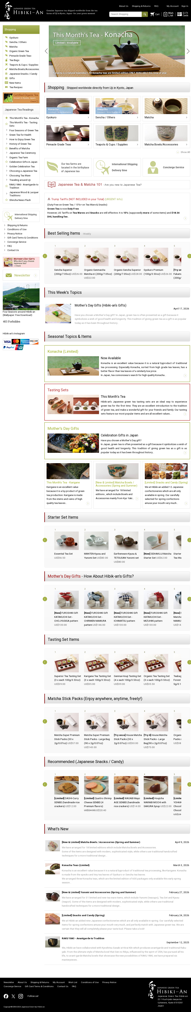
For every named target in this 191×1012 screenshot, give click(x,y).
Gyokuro (13, 37)
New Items (15, 82)
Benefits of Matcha (19, 148)
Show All (185, 152)
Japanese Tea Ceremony (22, 152)
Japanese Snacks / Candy (23, 73)
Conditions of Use (16, 229)
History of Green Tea (20, 143)
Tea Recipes (15, 87)
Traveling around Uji (20, 180)
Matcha (13, 46)
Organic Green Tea (19, 51)
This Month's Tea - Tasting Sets (23, 124)
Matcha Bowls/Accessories (24, 69)
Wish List (72, 982)
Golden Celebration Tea (22, 166)
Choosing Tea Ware (19, 175)
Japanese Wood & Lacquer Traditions (23, 194)
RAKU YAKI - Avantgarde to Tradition (23, 186)
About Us (123, 6)
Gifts (12, 78)
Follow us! (33, 996)
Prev (44, 51)
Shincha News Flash (20, 200)
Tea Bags (14, 60)
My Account (173, 6)
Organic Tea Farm (18, 157)
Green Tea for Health (20, 134)
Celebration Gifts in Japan (23, 162)
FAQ (156, 6)
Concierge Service (16, 242)
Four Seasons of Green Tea (23, 130)
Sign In (184, 6)
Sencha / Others (17, 42)
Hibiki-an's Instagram (14, 333)
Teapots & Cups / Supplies (23, 64)
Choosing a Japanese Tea (23, 171)
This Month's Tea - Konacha (24, 118)
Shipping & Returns (141, 6)
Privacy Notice (14, 233)
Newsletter (9, 982)
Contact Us (13, 250)
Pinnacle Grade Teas (20, 55)
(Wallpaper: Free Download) (21, 299)
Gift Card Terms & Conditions (22, 237)
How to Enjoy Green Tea (22, 139)
